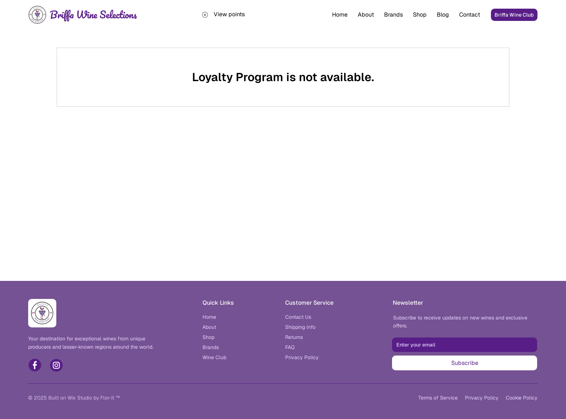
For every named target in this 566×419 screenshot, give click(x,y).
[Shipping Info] (300, 327)
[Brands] (211, 347)
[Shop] (208, 337)
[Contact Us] (298, 317)
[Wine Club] (214, 357)
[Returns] (294, 337)
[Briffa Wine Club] (514, 15)
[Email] (462, 345)
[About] (209, 327)
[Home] (209, 317)
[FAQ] (290, 347)
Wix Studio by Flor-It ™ (94, 397)
